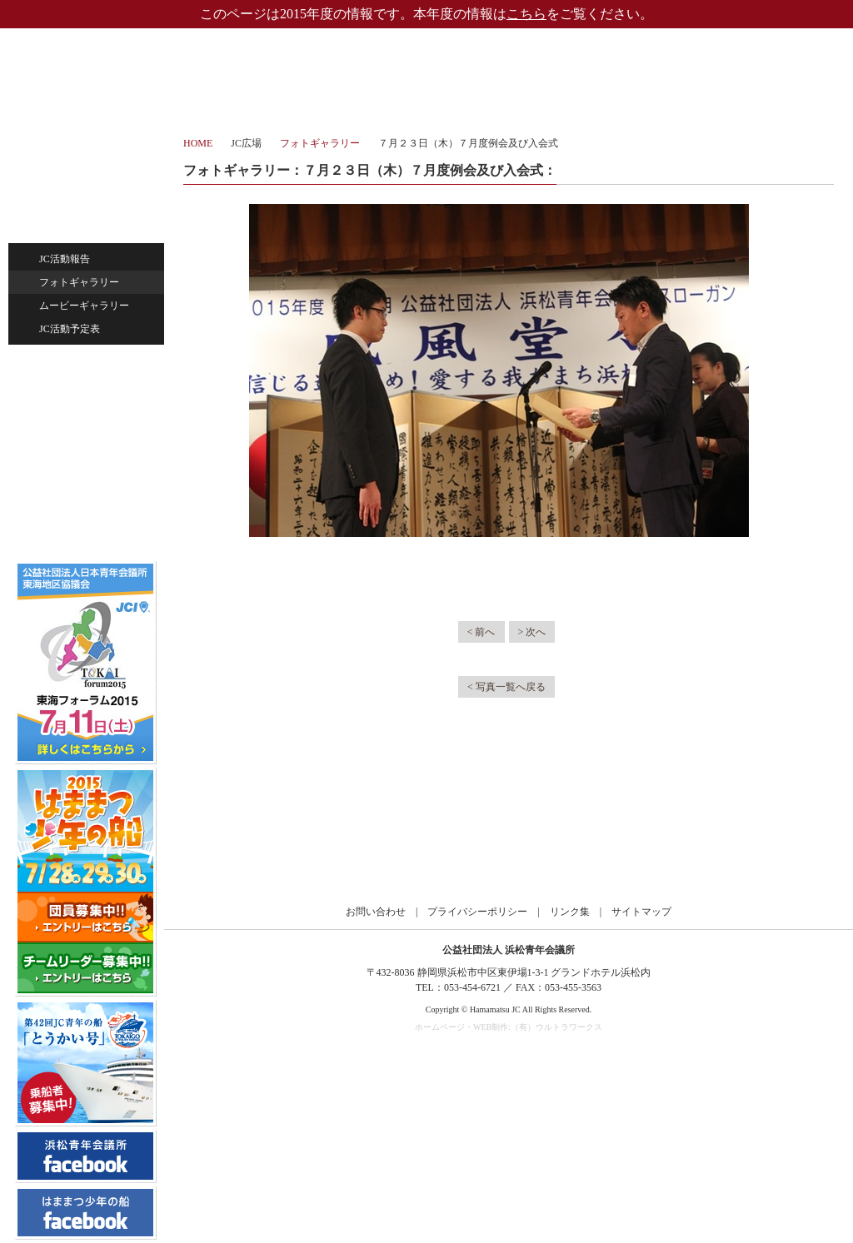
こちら (526, 14)
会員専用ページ (99, 521)
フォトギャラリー (79, 282)
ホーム (90, 145)
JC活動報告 (64, 259)
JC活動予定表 (69, 329)
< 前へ (481, 632)
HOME (197, 143)
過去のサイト (86, 487)
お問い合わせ (90, 440)
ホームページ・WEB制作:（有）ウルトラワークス (508, 1027)
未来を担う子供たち (90, 402)
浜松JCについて (90, 186)
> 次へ (532, 632)
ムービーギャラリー (84, 305)
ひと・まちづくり (90, 364)
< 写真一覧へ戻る (506, 687)
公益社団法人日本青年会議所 (243, 836)
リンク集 (570, 911)
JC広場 (90, 224)
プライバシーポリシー (477, 911)
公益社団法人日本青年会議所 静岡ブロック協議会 (509, 836)
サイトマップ (641, 911)
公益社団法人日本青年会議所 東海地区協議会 (376, 836)
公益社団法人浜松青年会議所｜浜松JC (82, 61)
